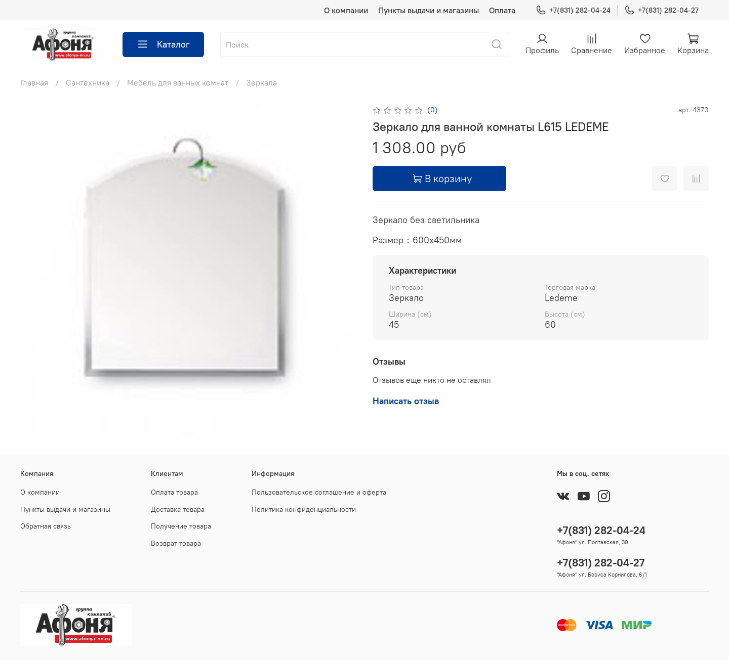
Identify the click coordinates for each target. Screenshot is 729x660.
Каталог (163, 44)
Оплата (502, 10)
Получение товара (181, 526)
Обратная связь (45, 526)
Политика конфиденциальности (304, 509)
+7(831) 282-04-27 (661, 10)
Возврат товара (176, 543)
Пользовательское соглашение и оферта (319, 492)
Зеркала (261, 82)
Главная (34, 82)
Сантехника (87, 82)
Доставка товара (178, 509)
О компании (346, 10)
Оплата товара (174, 492)
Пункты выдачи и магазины (428, 10)
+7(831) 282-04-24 (573, 10)
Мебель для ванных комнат (177, 82)
